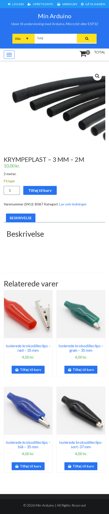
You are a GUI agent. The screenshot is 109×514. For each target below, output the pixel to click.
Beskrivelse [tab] (21, 218)
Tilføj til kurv (40, 190)
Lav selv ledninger (73, 204)
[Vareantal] (12, 190)
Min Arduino (54, 15)
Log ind (16, 4)
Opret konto (40, 4)
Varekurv (67, 4)
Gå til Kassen (93, 4)
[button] (97, 76)
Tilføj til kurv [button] (30, 369)
